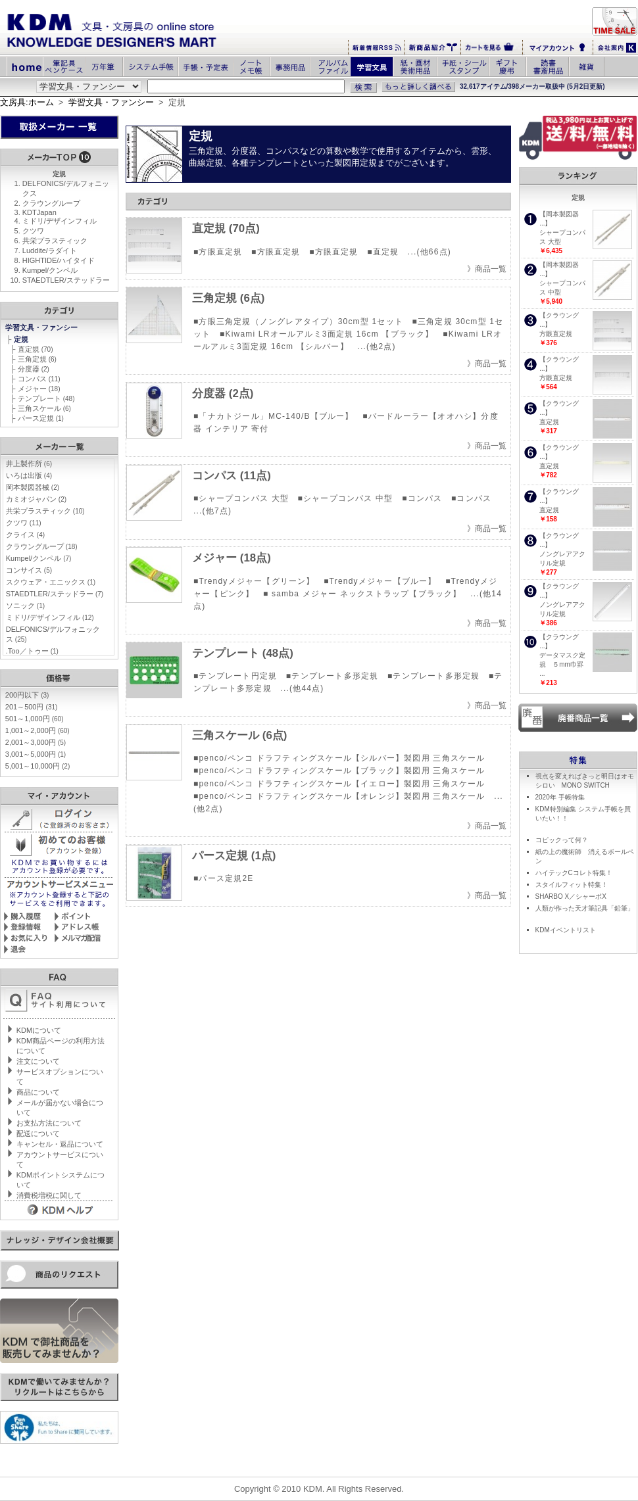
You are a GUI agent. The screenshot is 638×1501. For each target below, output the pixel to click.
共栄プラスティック (54, 241)
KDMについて (38, 1030)
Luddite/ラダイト (49, 250)
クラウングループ (51, 203)
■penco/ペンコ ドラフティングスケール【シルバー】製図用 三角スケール (339, 758)
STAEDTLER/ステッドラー (66, 280)
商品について (38, 1092)
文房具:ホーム (27, 102)
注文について (38, 1061)
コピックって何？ (561, 840)
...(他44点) (302, 688)
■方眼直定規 (217, 251)
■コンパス (422, 498)
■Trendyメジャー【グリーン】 (254, 581)
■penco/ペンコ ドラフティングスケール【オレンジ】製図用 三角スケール (339, 796)
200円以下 (27, 695)
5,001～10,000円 (37, 766)
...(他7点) (212, 510)
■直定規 (383, 251)
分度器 (33, 369)
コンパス (39, 379)
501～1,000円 (34, 719)
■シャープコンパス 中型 (345, 498)
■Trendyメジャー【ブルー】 (380, 581)
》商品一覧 (486, 269)
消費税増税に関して (49, 1195)
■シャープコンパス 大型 (241, 498)
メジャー (39, 389)
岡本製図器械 (32, 487)
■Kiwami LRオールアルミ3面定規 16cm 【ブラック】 (327, 334)
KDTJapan (39, 212)
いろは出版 (29, 475)
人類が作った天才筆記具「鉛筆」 (584, 908)
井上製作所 (29, 463)
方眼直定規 (555, 333)
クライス (25, 534)
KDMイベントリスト (565, 930)
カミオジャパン (36, 499)
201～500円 (31, 707)
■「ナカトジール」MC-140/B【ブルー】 (273, 416)
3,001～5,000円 (35, 754)
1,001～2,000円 (37, 730)
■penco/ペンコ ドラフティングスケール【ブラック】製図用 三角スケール (339, 770)
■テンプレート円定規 (235, 675)
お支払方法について (49, 1123)
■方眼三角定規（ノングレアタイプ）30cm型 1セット (298, 321)
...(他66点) (429, 251)
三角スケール (44, 408)
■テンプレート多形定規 (332, 675)
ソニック (25, 605)
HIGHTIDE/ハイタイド (58, 260)
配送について (38, 1133)
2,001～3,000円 (35, 742)
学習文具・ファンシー (111, 102)
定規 (22, 339)
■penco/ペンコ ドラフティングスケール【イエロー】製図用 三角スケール (339, 783)
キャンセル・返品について (59, 1144)
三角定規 (37, 359)
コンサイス (29, 570)
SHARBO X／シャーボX (570, 896)
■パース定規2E (223, 878)
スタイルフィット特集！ (571, 884)
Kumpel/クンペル (50, 270)
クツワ (33, 231)
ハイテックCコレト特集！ (573, 872)
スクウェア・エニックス (50, 582)
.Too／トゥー (32, 651)
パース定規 (41, 418)
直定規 (35, 349)
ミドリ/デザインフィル (59, 221)
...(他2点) (377, 346)
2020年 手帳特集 (560, 797)
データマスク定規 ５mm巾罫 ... (562, 664)
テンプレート (46, 398)
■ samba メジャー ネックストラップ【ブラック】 (362, 593)
